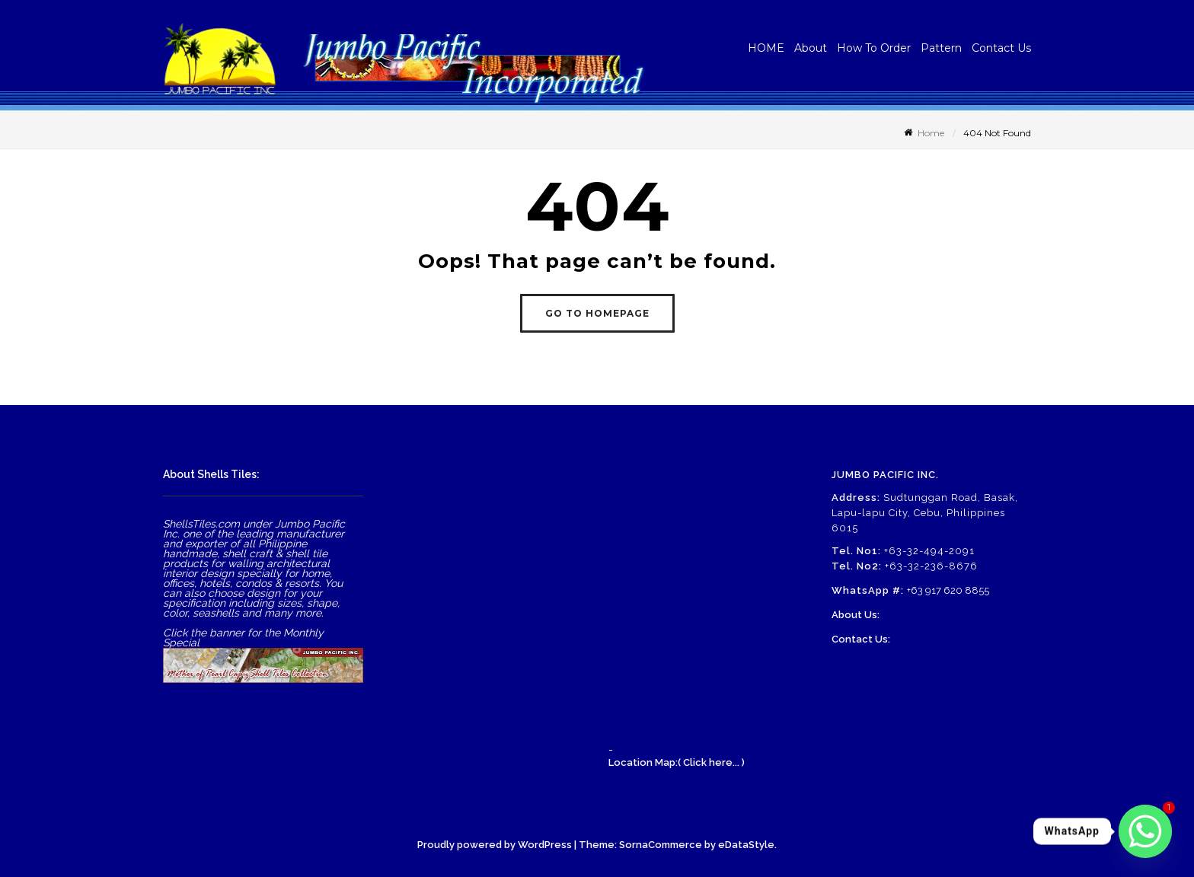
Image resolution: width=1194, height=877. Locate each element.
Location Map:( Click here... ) (676, 762)
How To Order (874, 48)
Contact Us (1001, 48)
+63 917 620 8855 (948, 590)
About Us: (856, 614)
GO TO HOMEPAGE (597, 313)
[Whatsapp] (1145, 831)
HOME (766, 48)
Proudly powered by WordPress (494, 844)
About (810, 48)
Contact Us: (861, 639)
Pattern (941, 48)
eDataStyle (746, 844)
